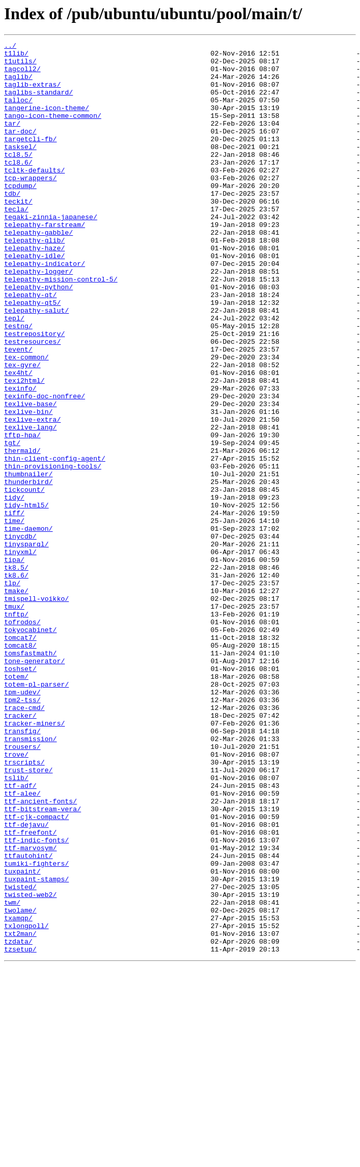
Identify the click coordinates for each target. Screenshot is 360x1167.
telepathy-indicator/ (44, 308)
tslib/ (16, 925)
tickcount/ (24, 579)
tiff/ (14, 607)
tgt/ (12, 523)
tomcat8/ (20, 766)
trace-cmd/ (24, 841)
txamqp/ (18, 1093)
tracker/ (20, 850)
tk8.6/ (16, 682)
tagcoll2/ (22, 74)
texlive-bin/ (28, 486)
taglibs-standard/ (38, 103)
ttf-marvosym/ (30, 1009)
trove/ (16, 897)
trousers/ (22, 888)
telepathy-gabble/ (38, 271)
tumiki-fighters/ (36, 1028)
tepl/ (14, 374)
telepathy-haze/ (34, 289)
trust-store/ (28, 916)
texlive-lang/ (30, 504)
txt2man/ (20, 1112)
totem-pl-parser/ (36, 813)
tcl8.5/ (18, 177)
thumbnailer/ (28, 561)
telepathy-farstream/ (44, 261)
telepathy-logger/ (38, 318)
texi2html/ (24, 448)
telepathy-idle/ (34, 299)
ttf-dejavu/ (26, 981)
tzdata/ (18, 1121)
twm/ (12, 1075)
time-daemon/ (28, 626)
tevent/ (18, 411)
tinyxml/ (20, 654)
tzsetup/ (20, 1131)
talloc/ (18, 112)
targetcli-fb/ (30, 159)
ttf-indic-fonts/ (36, 1000)
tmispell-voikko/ (36, 710)
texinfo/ (20, 458)
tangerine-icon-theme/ (46, 121)
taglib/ (18, 84)
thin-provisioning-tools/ (52, 551)
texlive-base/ (30, 476)
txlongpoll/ (26, 1103)
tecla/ (16, 243)
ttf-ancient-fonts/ (40, 953)
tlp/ (12, 691)
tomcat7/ (20, 757)
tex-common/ (26, 420)
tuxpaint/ (22, 1037)
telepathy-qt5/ (32, 355)
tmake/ (16, 701)
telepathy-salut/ (36, 364)
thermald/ (22, 533)
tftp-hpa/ (22, 514)
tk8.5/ (16, 673)
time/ (14, 617)
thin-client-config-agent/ (54, 542)
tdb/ (12, 224)
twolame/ (20, 1084)
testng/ (18, 383)
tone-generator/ (34, 785)
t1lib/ (16, 56)
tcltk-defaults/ (34, 196)
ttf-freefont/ (30, 991)
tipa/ (14, 663)
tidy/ (14, 589)
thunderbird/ (28, 570)
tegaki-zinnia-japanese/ (50, 252)
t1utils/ (20, 65)
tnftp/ (16, 729)
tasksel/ (20, 168)
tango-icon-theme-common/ (52, 131)
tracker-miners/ (34, 860)
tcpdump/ (20, 215)
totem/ (16, 804)
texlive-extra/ (32, 495)
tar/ (12, 140)
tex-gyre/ (22, 430)
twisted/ (20, 1056)
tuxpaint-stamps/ (36, 1047)
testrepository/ (34, 392)
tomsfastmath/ (30, 776)
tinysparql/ (26, 645)
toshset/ (20, 794)
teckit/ (18, 233)
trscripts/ (24, 906)
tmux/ (14, 720)
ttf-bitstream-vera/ (42, 963)
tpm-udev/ (22, 822)
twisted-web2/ (30, 1065)
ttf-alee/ (22, 944)
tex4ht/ (18, 439)
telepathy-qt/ (30, 346)
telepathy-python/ (38, 336)
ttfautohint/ (28, 1019)
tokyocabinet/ (30, 748)
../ (10, 46)
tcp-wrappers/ (30, 205)
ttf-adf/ (20, 935)
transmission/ (30, 878)
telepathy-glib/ (34, 280)
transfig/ (22, 869)
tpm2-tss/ (22, 832)
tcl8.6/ (18, 187)
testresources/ (32, 402)
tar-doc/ (20, 149)
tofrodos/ (22, 738)
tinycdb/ (20, 635)
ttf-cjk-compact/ (36, 972)
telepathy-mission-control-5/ (60, 327)
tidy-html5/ (26, 598)
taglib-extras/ (32, 93)
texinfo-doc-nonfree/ (44, 467)
